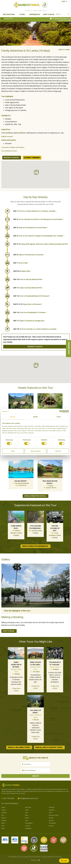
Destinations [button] (9, 14)
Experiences (34, 14)
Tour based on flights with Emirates (12, 147)
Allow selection (35, 451)
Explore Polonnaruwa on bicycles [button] (29, 255)
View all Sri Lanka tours (19, 747)
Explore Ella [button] (22, 271)
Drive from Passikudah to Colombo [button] (30, 312)
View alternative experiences (35, 546)
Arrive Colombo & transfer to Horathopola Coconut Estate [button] (38, 219)
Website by (35, 860)
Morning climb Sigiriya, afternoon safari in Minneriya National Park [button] (40, 245)
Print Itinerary (33, 158)
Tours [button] (22, 14)
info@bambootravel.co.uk (61, 18)
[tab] (41, 211)
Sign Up (35, 776)
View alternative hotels (35, 496)
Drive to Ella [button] (21, 263)
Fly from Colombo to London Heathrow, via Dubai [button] (35, 329)
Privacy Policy (58, 856)
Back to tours (64, 50)
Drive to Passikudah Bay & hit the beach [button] (31, 296)
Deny (13, 451)
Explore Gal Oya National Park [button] (28, 288)
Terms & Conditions (47, 856)
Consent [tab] (12, 417)
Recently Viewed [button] (7, 18)
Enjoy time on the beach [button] (28, 304)
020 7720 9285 (65, 20)
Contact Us (44, 10)
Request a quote (11, 158)
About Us (29, 10)
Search (68, 14)
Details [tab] (35, 417)
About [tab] (59, 417)
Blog (36, 10)
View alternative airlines (9, 151)
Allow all (58, 451)
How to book (8, 631)
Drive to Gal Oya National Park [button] (28, 279)
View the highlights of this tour (17, 611)
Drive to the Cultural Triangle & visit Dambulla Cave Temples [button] (39, 236)
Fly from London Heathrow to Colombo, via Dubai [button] (35, 211)
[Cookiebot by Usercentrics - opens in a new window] (61, 411)
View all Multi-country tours (48, 747)
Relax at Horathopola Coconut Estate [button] (30, 228)
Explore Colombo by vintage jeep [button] (29, 321)
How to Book (48, 14)
